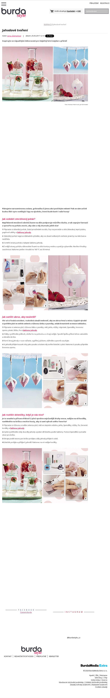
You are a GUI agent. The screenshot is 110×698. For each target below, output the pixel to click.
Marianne (103, 675)
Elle (97, 675)
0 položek (71, 11)
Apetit (91, 675)
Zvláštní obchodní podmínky (96, 682)
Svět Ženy (98, 678)
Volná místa (95, 680)
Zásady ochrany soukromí (80, 685)
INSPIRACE (48, 24)
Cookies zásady (101, 687)
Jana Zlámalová (14, 36)
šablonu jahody (30, 330)
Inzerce (104, 680)
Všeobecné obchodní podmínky (71, 682)
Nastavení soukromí (99, 685)
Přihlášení (94, 3)
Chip (105, 678)
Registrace (104, 3)
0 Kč (79, 11)
